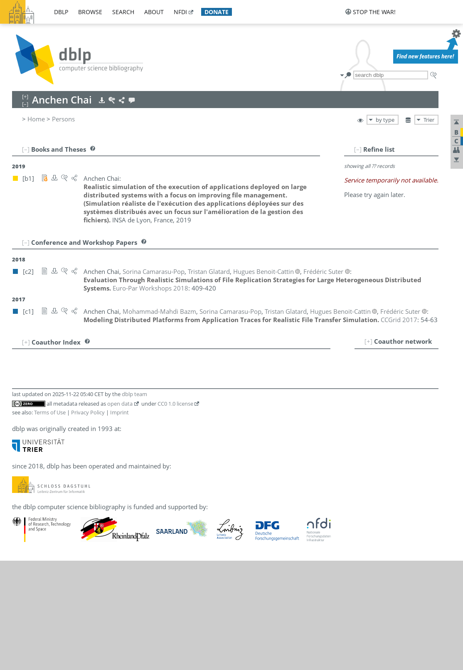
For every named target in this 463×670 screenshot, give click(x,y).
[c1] (120, 360)
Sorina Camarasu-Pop (69, 378)
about (154, 12)
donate (216, 12)
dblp (61, 12)
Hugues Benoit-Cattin (68, 369)
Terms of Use (50, 521)
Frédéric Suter (58, 396)
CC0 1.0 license (175, 513)
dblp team (134, 503)
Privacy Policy (88, 521)
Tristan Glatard (59, 387)
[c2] (120, 369)
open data (120, 513)
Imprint (119, 521)
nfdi (180, 12)
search (123, 12)
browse (90, 12)
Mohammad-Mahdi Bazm (74, 360)
